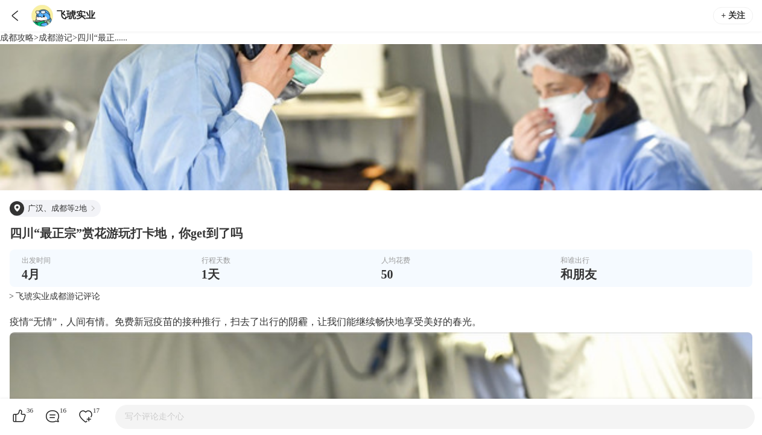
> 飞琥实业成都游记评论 (54, 296)
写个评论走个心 (154, 416)
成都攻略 (17, 37)
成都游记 (55, 37)
